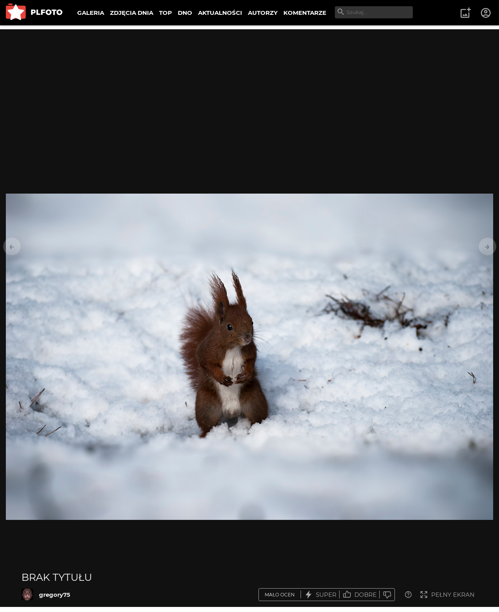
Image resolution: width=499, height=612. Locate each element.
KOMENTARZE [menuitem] (304, 12)
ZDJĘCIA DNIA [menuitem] (131, 12)
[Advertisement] (249, 84)
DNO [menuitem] (185, 12)
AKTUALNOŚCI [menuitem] (220, 12)
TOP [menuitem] (165, 12)
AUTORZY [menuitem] (263, 12)
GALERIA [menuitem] (90, 12)
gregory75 (54, 594)
